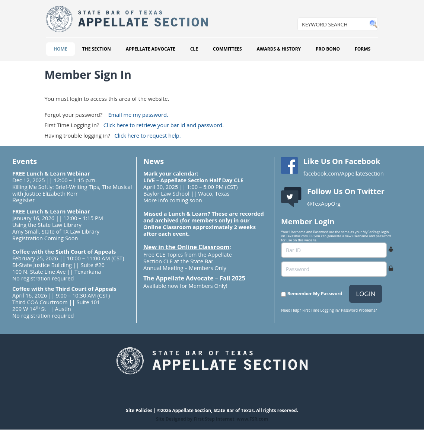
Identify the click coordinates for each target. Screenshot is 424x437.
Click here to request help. (147, 135)
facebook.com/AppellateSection (343, 173)
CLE (194, 49)
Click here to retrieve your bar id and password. (163, 125)
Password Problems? (359, 310)
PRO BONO (328, 49)
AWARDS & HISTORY (279, 49)
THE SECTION (96, 49)
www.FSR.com (252, 419)
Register (23, 200)
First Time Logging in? (320, 310)
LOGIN (365, 293)
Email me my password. (138, 114)
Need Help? (291, 310)
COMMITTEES (227, 49)
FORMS (362, 49)
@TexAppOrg (324, 203)
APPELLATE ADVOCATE (150, 49)
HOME (60, 49)
